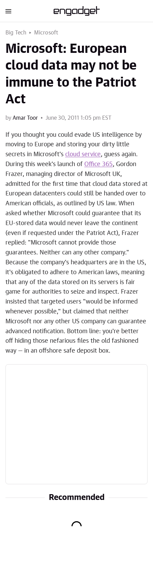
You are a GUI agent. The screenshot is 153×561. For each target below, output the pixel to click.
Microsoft (46, 32)
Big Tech (16, 32)
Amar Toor (25, 118)
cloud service (83, 154)
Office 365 (98, 164)
